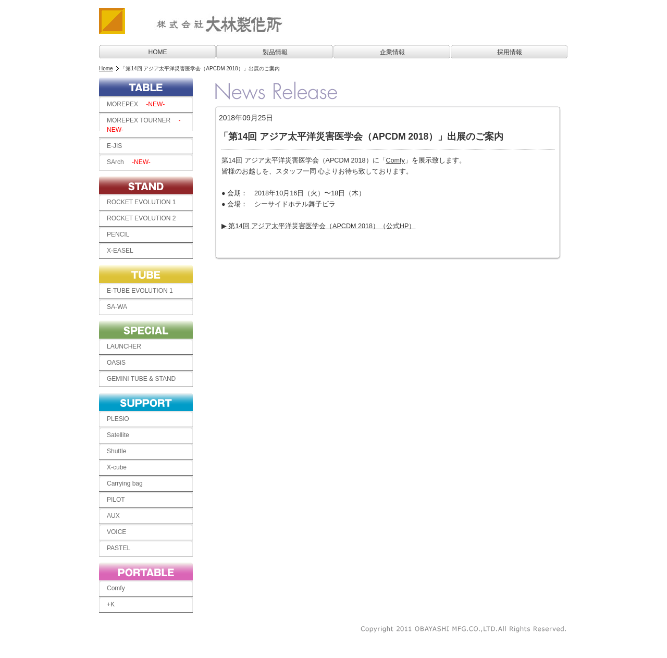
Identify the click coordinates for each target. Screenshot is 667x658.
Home (106, 68)
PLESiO (118, 419)
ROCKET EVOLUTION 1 (141, 202)
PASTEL (122, 548)
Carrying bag (128, 483)
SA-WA (117, 307)
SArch (129, 162)
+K (111, 604)
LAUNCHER (124, 346)
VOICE (119, 532)
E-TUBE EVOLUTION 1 (140, 290)
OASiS (116, 362)
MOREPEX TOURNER (144, 125)
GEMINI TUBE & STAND (144, 378)
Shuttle (116, 451)
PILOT (116, 499)
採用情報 (509, 52)
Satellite (118, 435)
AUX (113, 515)
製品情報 (275, 52)
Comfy (116, 588)
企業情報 (392, 52)
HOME (158, 52)
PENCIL (118, 234)
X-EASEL (120, 250)
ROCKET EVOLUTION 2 (141, 218)
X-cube (117, 467)
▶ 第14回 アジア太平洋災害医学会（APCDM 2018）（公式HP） (318, 226)
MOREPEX (136, 104)
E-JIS (117, 146)
